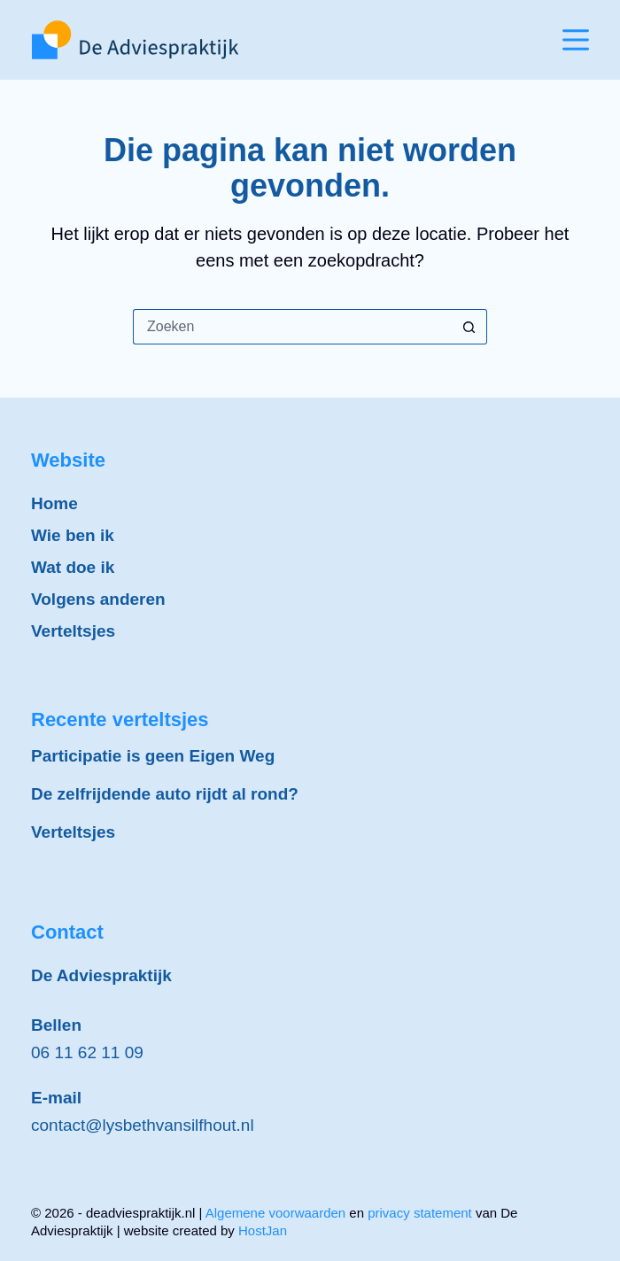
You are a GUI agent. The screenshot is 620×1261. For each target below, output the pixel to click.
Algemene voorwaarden (275, 1212)
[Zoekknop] (469, 326)
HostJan (262, 1230)
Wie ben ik (72, 535)
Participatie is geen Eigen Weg (153, 756)
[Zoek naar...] (292, 326)
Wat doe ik (72, 567)
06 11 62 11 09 (87, 1052)
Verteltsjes (73, 631)
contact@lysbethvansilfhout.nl (142, 1125)
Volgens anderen (98, 599)
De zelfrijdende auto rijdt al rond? (164, 794)
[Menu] (575, 40)
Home (54, 503)
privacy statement (420, 1212)
